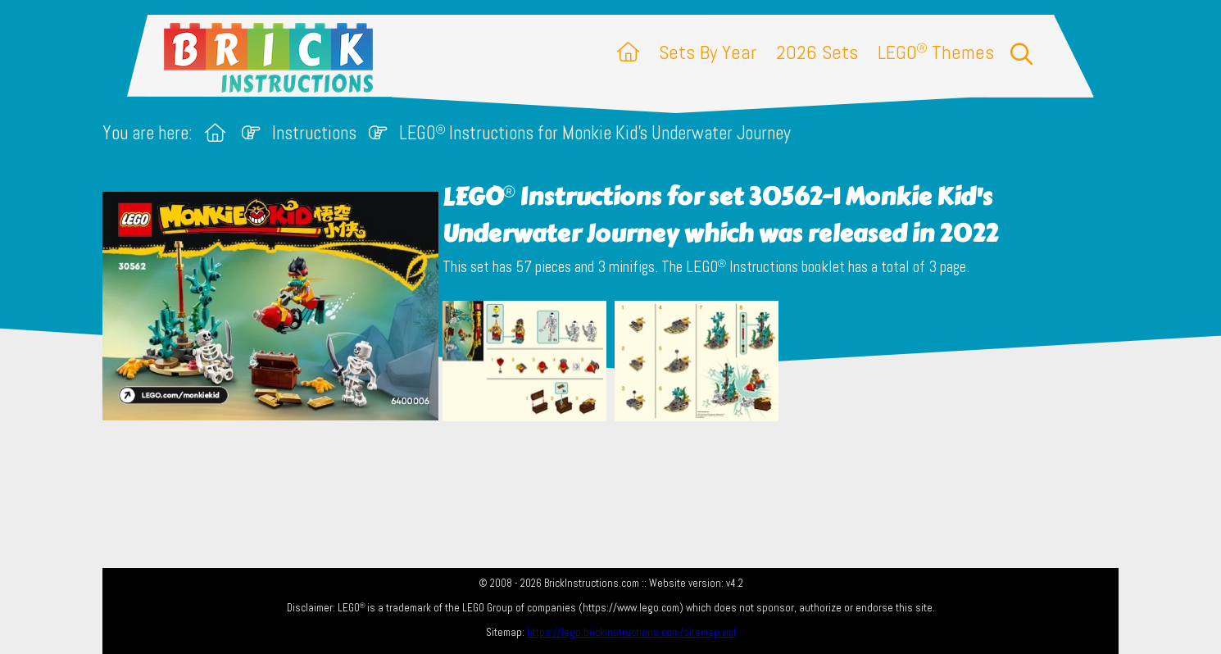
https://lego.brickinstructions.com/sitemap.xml (631, 632)
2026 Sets (817, 52)
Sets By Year (707, 52)
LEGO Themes (936, 52)
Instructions (314, 133)
